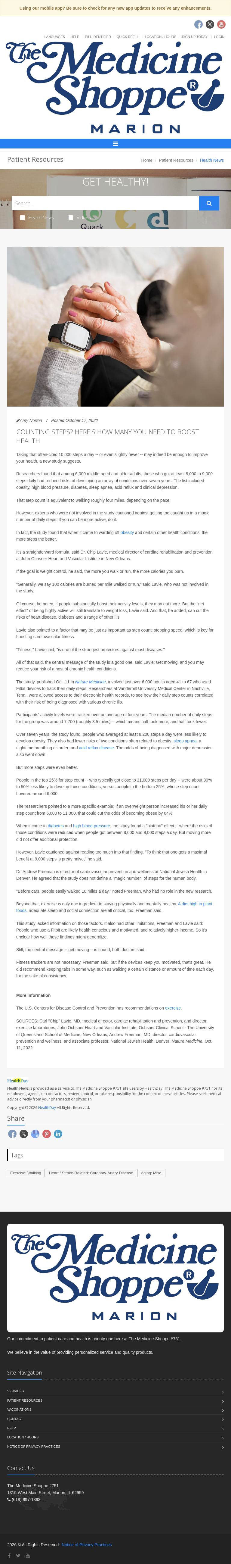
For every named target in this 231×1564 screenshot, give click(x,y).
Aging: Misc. (151, 1173)
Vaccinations (19, 1409)
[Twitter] (18, 1555)
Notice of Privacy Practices (33, 1446)
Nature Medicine (90, 681)
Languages (54, 37)
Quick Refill (128, 37)
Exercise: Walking (25, 1173)
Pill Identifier (98, 37)
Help (75, 37)
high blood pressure (91, 825)
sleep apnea (185, 740)
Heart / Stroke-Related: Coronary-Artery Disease (91, 1173)
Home (146, 160)
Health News (37, 217)
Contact (15, 1419)
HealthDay (47, 1107)
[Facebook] (9, 1555)
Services (15, 1391)
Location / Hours (160, 37)
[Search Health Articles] (105, 203)
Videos (80, 217)
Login (219, 37)
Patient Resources (176, 160)
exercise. (173, 1008)
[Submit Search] (209, 203)
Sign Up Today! (195, 37)
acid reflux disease (96, 747)
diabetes (56, 825)
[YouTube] (28, 1555)
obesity (127, 532)
